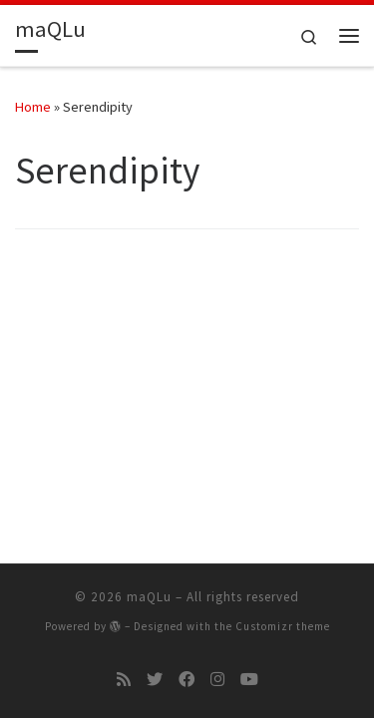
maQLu (149, 596)
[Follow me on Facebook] (186, 679)
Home (33, 107)
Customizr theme (282, 626)
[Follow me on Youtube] (249, 679)
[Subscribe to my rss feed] (124, 679)
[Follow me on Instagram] (217, 679)
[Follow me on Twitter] (155, 679)
